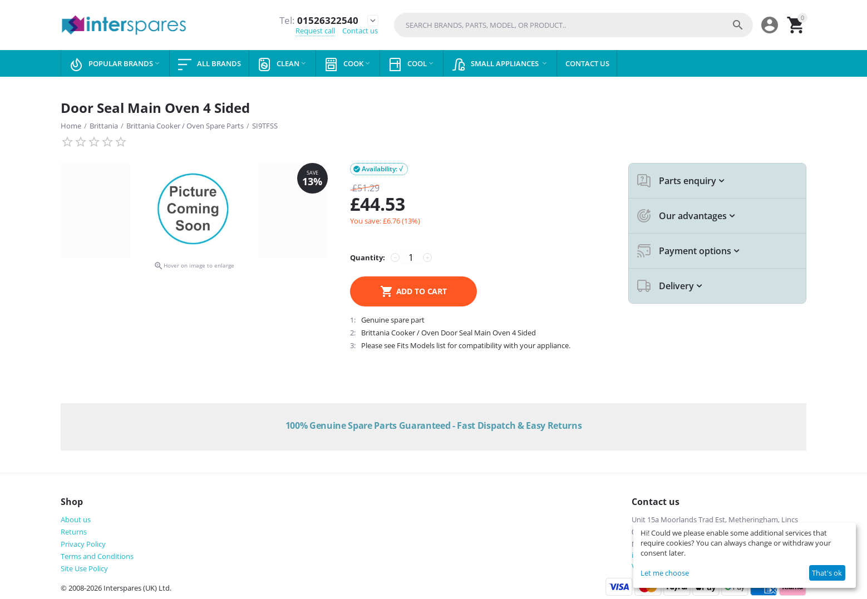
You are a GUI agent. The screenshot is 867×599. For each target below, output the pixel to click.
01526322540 (318, 20)
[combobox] (573, 25)
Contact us (360, 31)
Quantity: (367, 258)
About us (76, 519)
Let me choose (665, 573)
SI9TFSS (265, 126)
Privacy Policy (83, 544)
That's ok (827, 573)
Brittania (104, 126)
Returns (74, 532)
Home (71, 126)
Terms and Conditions (97, 556)
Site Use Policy (84, 568)
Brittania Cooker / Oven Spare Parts (185, 126)
